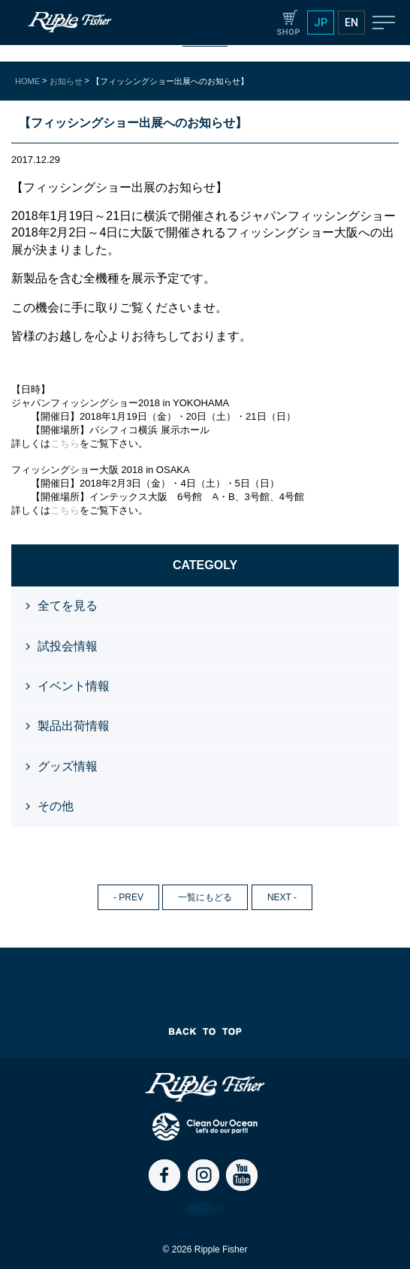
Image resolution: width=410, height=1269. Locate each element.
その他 (56, 806)
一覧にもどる (205, 897)
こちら (65, 443)
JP (320, 23)
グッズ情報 (68, 766)
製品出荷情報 (74, 725)
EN (351, 23)
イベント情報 (74, 686)
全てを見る (68, 605)
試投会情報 (68, 646)
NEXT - (282, 897)
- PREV (128, 897)
